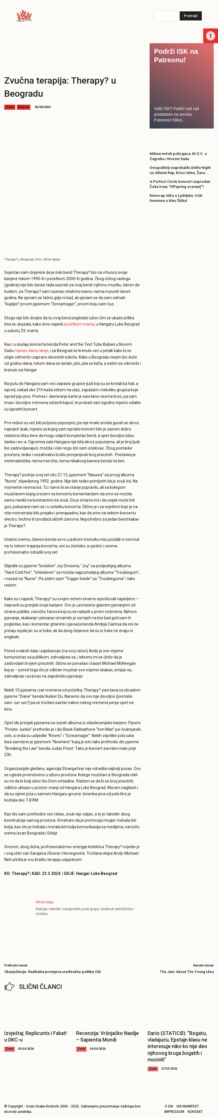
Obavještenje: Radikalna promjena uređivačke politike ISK (52, 972)
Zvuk (9, 107)
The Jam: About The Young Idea (187, 972)
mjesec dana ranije (31, 350)
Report (23, 107)
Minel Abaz (45, 902)
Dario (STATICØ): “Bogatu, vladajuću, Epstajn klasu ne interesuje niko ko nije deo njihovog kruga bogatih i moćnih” (175, 1044)
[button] (210, 35)
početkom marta (79, 324)
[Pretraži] (191, 15)
